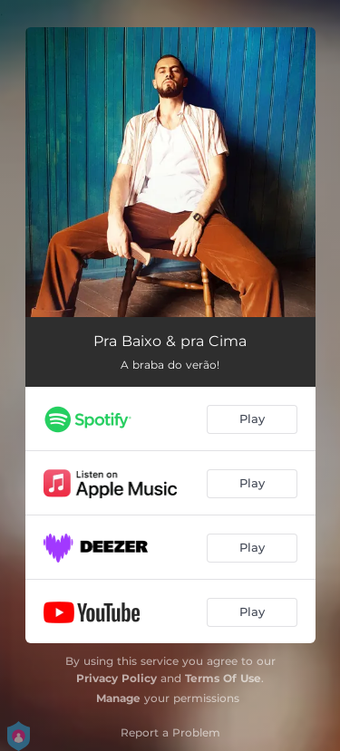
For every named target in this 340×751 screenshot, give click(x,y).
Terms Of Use (223, 678)
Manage (118, 698)
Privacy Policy (116, 678)
